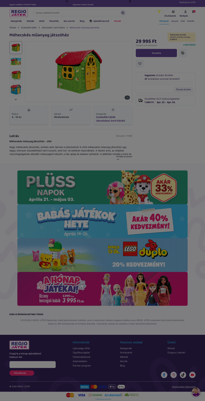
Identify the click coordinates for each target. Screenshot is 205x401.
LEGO (41, 21)
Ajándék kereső (99, 21)
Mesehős (54, 21)
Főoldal (12, 27)
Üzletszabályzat (81, 356)
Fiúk (183, 21)
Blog (82, 21)
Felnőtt (190, 21)
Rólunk (171, 348)
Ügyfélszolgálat (81, 352)
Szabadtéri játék (29, 27)
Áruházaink (170, 14)
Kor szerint (69, 21)
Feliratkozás (22, 373)
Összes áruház (183, 89)
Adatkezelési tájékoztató (184, 386)
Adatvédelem (80, 361)
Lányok (174, 21)
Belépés (184, 14)
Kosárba (156, 53)
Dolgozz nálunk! (176, 352)
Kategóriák (16, 21)
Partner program (82, 365)
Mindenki (164, 21)
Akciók (117, 21)
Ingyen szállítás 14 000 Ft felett (22, 4)
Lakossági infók (81, 348)
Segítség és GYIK (187, 2)
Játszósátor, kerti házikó (53, 27)
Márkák (30, 21)
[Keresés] (80, 12)
